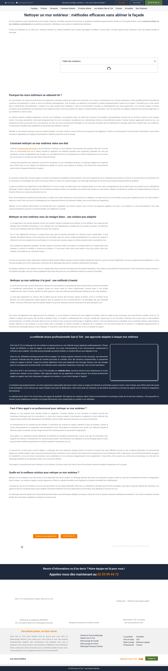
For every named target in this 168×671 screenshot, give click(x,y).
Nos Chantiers (141, 8)
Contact (119, 8)
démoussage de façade (28, 149)
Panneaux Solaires (68, 8)
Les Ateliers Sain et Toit (103, 8)
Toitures (43, 8)
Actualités (129, 8)
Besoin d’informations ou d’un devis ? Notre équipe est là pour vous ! (84, 568)
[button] (155, 61)
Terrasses (54, 8)
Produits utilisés (84, 8)
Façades (34, 8)
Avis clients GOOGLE (18, 659)
